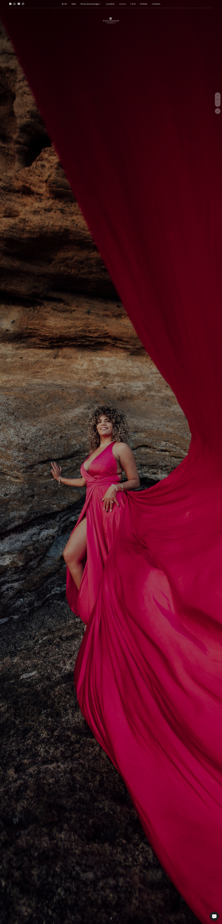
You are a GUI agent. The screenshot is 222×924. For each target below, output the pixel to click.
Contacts (156, 4)
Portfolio (143, 4)
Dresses (122, 4)
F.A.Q (133, 4)
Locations (110, 4)
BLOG (64, 4)
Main (74, 4)
